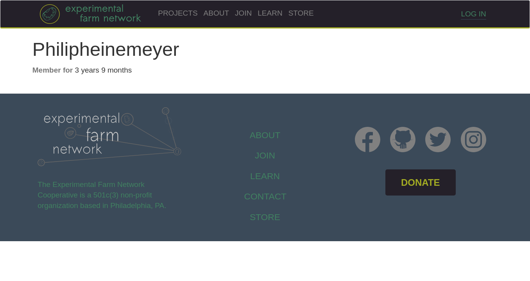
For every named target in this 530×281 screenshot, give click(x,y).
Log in (473, 14)
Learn (270, 13)
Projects (177, 13)
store (265, 217)
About (216, 13)
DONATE (420, 182)
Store (301, 13)
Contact (265, 196)
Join (243, 13)
